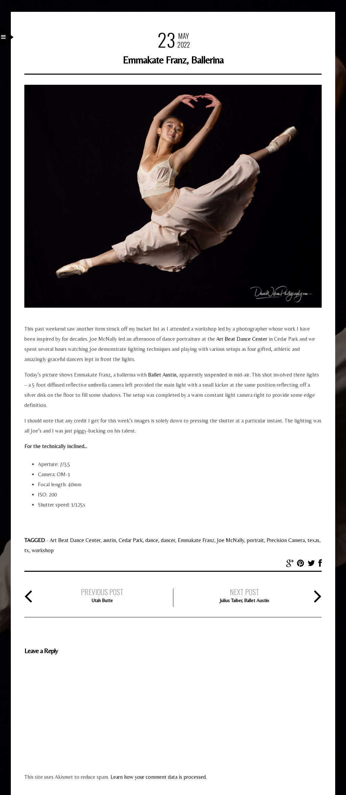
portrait (255, 540)
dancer (168, 540)
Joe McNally (230, 540)
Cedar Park (131, 540)
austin (109, 540)
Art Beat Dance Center (241, 339)
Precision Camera (286, 540)
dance (151, 540)
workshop (43, 550)
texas (313, 540)
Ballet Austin (162, 374)
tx (26, 550)
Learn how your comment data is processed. (158, 777)
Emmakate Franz (196, 540)
